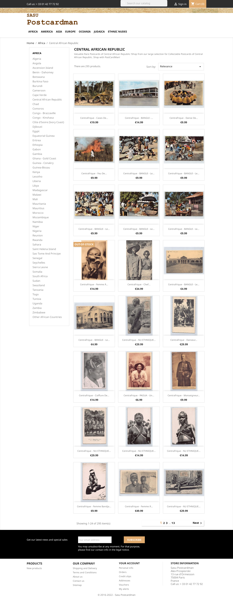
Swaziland (39, 285)
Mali (35, 199)
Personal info (126, 567)
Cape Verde (40, 95)
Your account (129, 563)
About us (78, 576)
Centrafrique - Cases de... (94, 117)
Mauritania (39, 203)
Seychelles (39, 262)
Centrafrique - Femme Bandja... (94, 506)
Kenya (36, 172)
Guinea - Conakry (43, 163)
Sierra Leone (40, 267)
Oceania (85, 31)
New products (34, 568)
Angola (37, 63)
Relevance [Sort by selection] (181, 67)
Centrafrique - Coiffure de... (94, 395)
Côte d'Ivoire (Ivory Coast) (48, 122)
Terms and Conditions (85, 572)
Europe (70, 31)
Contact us (78, 580)
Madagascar (40, 190)
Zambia (37, 308)
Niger (36, 226)
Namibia (38, 222)
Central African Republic (47, 99)
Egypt (36, 131)
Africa (33, 31)
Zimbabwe (39, 312)
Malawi (37, 194)
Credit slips (125, 576)
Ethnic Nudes (117, 31)
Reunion (38, 235)
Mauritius (38, 208)
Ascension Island (43, 68)
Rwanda (37, 240)
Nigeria (37, 231)
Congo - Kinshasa (43, 117)
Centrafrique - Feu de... (94, 173)
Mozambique (41, 217)
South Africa (40, 276)
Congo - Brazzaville (44, 113)
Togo (36, 294)
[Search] (144, 3)
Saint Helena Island (44, 249)
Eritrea (37, 140)
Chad (36, 104)
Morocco (38, 213)
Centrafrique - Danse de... (184, 117)
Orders (123, 572)
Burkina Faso (40, 81)
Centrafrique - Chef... (139, 284)
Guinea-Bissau (41, 167)
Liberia (37, 181)
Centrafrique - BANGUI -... (139, 117)
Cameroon (39, 90)
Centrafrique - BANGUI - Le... (139, 173)
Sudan (36, 281)
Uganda (37, 303)
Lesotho (37, 176)
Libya (36, 185)
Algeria (37, 59)
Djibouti (37, 126)
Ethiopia (38, 145)
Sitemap (77, 585)
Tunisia (37, 299)
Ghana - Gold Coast (44, 158)
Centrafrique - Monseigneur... (184, 395)
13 (173, 523)
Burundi (37, 86)
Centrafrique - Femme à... (94, 284)
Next (198, 523)
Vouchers (124, 584)
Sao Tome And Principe (47, 253)
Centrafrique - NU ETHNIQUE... (139, 339)
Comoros (38, 108)
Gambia (37, 154)
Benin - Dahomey (43, 72)
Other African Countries (47, 317)
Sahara (37, 244)
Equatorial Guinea (44, 136)
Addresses (124, 580)
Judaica (99, 31)
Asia (59, 31)
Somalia (37, 271)
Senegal (37, 258)
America (47, 31)
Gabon (37, 149)
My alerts (124, 588)
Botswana (39, 77)
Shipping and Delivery (85, 568)
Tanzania (38, 290)
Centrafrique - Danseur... (183, 339)
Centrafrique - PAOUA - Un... (139, 395)
